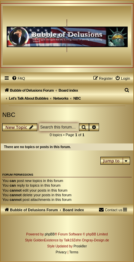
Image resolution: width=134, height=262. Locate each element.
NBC (8, 114)
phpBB (50, 234)
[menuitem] (18, 78)
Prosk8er (80, 246)
